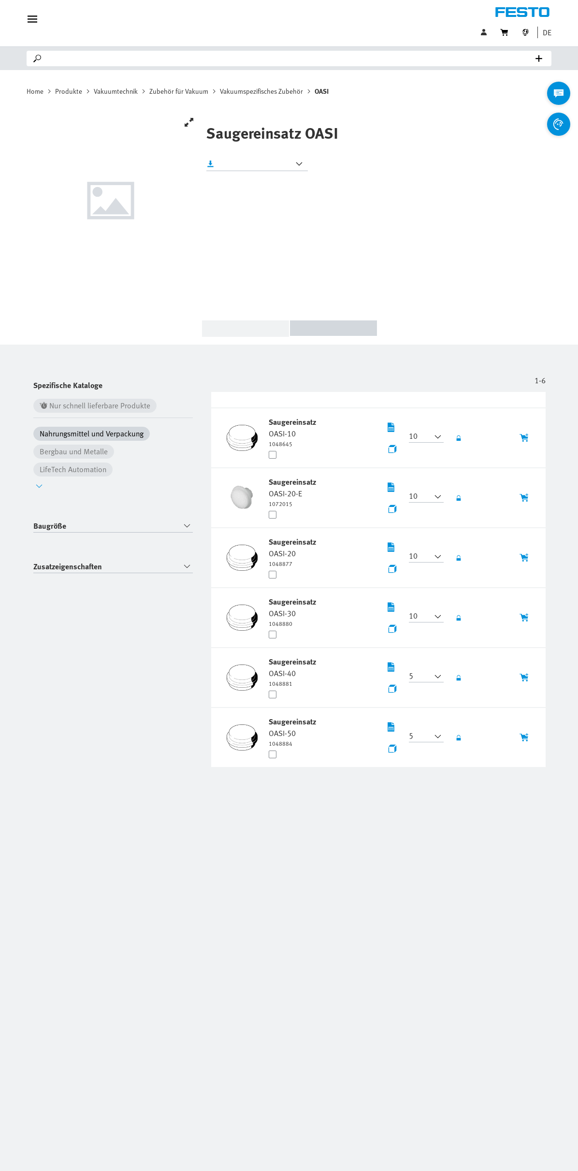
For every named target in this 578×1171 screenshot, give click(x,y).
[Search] (291, 58)
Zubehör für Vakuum (178, 91)
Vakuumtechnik (116, 91)
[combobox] (113, 526)
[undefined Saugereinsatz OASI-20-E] (293, 492)
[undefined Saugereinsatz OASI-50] (293, 732)
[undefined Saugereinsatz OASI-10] (293, 432)
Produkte (68, 91)
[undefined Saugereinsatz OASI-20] (293, 552)
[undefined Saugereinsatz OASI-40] (293, 672)
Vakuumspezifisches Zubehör (261, 91)
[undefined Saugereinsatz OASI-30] (293, 612)
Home (35, 91)
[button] (544, 32)
